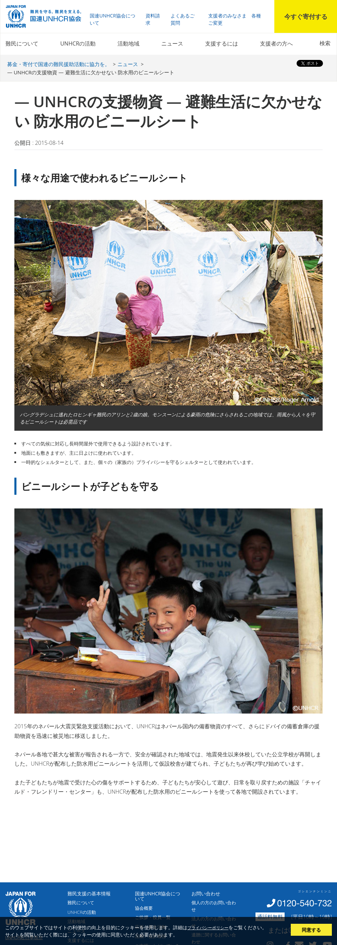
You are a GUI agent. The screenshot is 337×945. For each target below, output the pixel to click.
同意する (311, 930)
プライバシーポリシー (207, 927)
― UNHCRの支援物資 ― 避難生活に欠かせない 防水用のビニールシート (90, 72)
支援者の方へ (276, 43)
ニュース (172, 43)
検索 (325, 43)
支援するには (221, 43)
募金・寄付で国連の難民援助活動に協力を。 (58, 64)
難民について (21, 43)
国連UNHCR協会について (112, 19)
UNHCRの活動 (78, 43)
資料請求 (153, 19)
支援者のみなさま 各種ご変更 (234, 19)
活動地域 (128, 43)
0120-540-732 (304, 903)
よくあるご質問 (183, 19)
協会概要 (144, 908)
